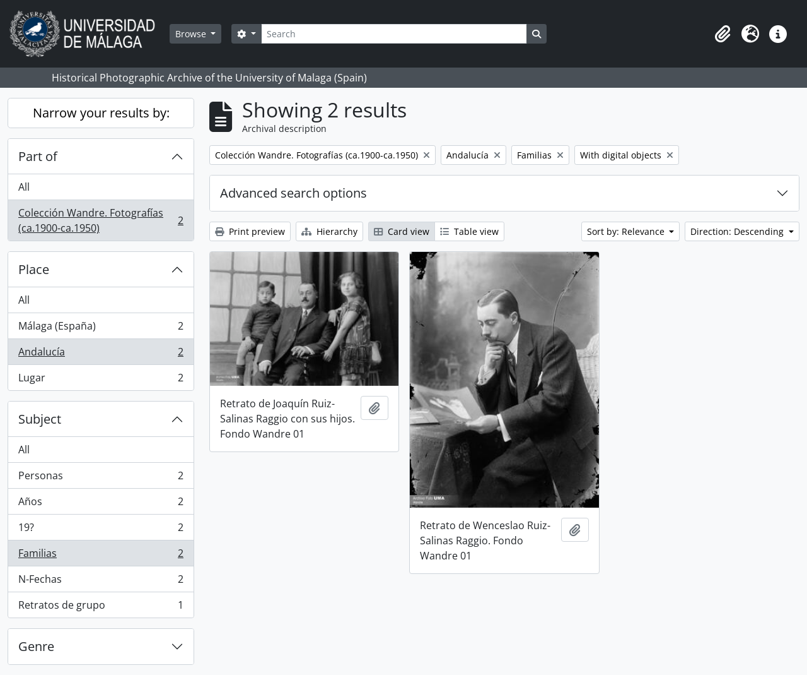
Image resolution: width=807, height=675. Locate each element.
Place (33, 269)
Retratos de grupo (100, 607)
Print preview (250, 231)
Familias (100, 556)
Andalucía (100, 354)
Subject (39, 418)
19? (100, 530)
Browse (192, 34)
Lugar (100, 380)
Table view (469, 231)
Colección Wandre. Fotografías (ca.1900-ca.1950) (100, 220)
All (24, 187)
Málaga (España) (100, 328)
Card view (401, 231)
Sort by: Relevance (627, 231)
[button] (722, 34)
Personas (100, 478)
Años (100, 504)
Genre (36, 646)
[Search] (394, 34)
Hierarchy (329, 231)
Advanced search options (293, 192)
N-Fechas (100, 581)
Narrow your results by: (101, 112)
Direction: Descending (738, 231)
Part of (37, 156)
